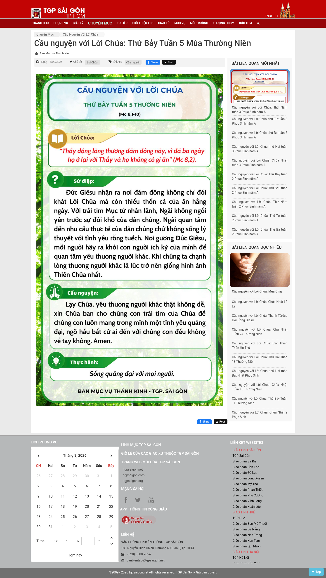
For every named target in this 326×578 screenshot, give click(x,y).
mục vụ (179, 23)
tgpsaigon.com (133, 475)
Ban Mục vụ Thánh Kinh (55, 53)
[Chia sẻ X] (169, 62)
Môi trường (199, 23)
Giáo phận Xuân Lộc (247, 506)
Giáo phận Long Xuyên (248, 478)
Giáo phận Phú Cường (248, 495)
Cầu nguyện (133, 62)
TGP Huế (239, 518)
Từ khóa (117, 61)
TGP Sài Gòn (241, 455)
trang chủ (40, 23)
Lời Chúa (92, 62)
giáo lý (78, 23)
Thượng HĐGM (223, 23)
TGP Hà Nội (241, 557)
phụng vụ (60, 23)
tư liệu (122, 23)
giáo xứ (164, 23)
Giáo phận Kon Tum (246, 540)
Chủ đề (77, 61)
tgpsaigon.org (133, 481)
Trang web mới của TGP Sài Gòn (150, 462)
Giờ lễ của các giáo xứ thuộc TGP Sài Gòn (160, 453)
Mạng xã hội (132, 489)
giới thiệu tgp (142, 23)
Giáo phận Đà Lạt (245, 472)
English (271, 16)
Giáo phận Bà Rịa (245, 461)
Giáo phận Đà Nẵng (246, 529)
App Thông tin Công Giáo (143, 509)
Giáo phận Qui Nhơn (247, 546)
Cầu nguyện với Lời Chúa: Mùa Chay (257, 291)
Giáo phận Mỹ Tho (245, 484)
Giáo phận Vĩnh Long (247, 501)
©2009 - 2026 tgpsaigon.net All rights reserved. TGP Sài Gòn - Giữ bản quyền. (163, 572)
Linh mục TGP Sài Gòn (141, 445)
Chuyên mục (45, 34)
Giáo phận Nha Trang (247, 535)
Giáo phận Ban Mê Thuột (250, 523)
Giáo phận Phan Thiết (248, 489)
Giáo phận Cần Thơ (246, 467)
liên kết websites (246, 442)
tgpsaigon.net (133, 469)
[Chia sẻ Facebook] (153, 62)
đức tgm (245, 23)
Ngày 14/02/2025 (51, 61)
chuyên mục (100, 23)
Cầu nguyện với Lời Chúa (80, 34)
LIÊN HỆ (127, 534)
